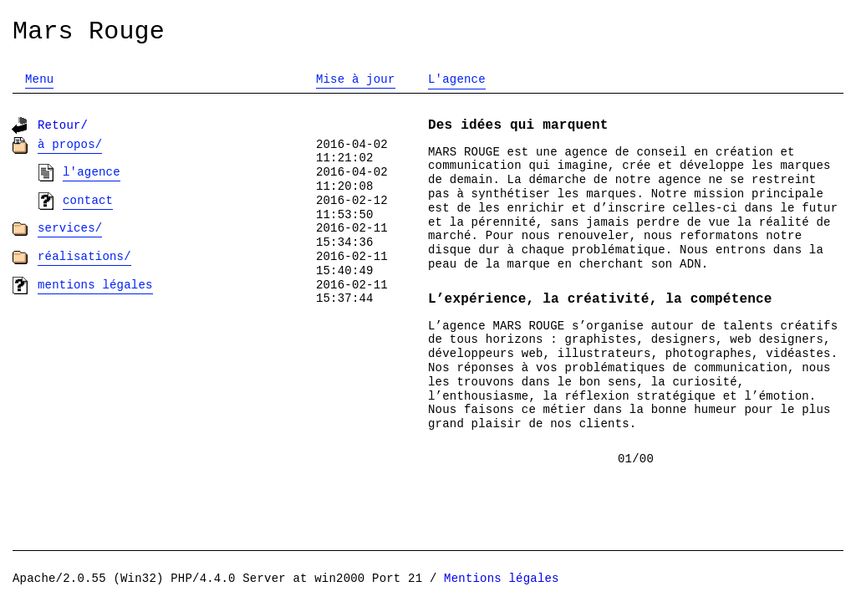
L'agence (91, 172)
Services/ (70, 228)
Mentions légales (95, 285)
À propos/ (70, 144)
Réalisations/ (84, 256)
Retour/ (63, 125)
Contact (88, 200)
